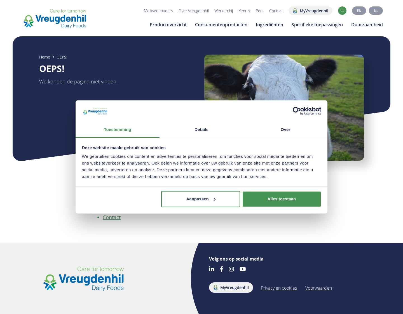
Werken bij (223, 10)
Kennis (244, 10)
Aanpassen (200, 198)
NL (376, 10)
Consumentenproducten (221, 25)
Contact (276, 10)
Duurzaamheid (367, 25)
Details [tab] (201, 129)
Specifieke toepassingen (317, 25)
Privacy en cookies (279, 288)
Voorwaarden (318, 288)
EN (359, 10)
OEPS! (62, 57)
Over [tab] (285, 129)
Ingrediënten (269, 25)
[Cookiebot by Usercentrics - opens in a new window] (296, 111)
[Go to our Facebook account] (221, 269)
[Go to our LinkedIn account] (211, 269)
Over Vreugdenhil (194, 10)
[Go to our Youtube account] (243, 269)
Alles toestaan (282, 198)
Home (44, 57)
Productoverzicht (168, 25)
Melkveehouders (158, 10)
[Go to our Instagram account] (231, 269)
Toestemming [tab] (117, 129)
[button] (342, 10)
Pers (260, 10)
